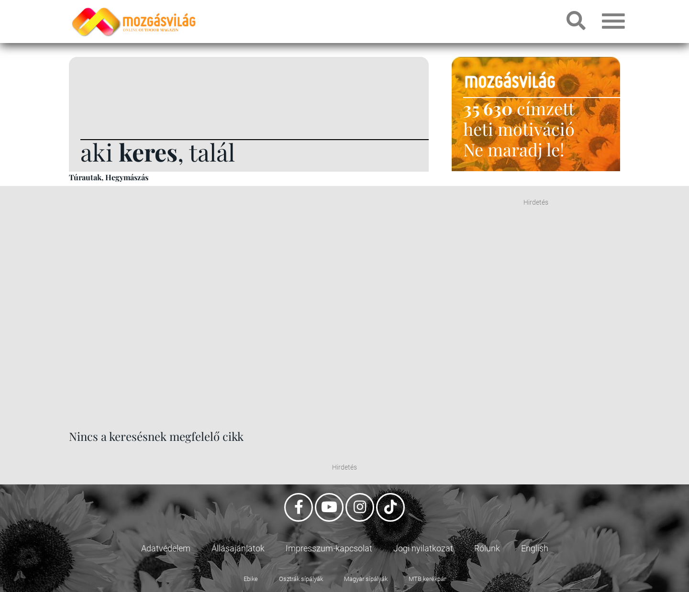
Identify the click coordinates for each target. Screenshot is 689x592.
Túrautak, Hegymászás (108, 177)
